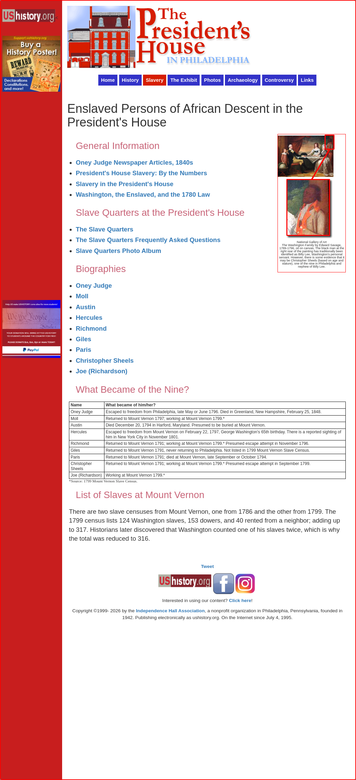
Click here (240, 600)
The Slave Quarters (104, 229)
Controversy (279, 80)
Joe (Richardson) (101, 371)
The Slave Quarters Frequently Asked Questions (148, 239)
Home (108, 80)
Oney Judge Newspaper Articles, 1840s (134, 162)
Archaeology (243, 80)
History (130, 80)
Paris (83, 349)
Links (307, 80)
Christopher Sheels (105, 360)
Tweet (207, 566)
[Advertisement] (31, 197)
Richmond (91, 328)
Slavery (154, 80)
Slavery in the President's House (124, 184)
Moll (82, 296)
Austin (86, 307)
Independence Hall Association (170, 610)
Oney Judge (94, 285)
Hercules (89, 317)
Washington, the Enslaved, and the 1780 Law (143, 194)
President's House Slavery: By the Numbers (141, 173)
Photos (212, 80)
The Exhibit (183, 80)
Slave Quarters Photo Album (118, 250)
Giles (83, 339)
